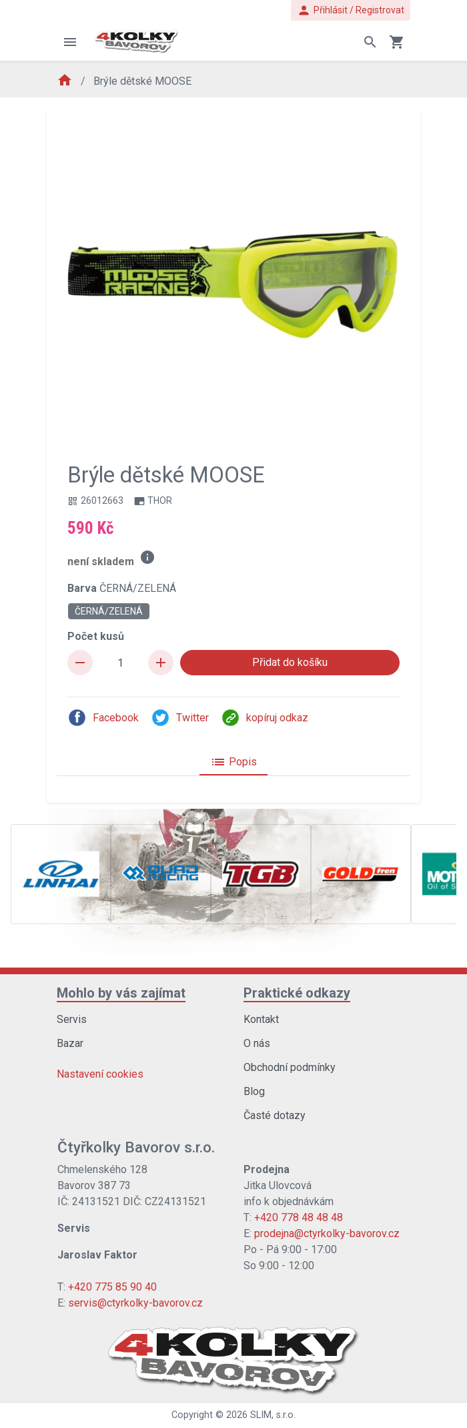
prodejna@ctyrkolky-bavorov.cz (327, 1233)
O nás (257, 1043)
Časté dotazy (275, 1115)
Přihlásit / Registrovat (350, 10)
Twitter (180, 717)
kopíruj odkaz (264, 717)
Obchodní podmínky (290, 1067)
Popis (233, 762)
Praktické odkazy (297, 993)
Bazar (70, 1043)
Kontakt (261, 1019)
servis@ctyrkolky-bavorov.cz (135, 1303)
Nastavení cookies (100, 1074)
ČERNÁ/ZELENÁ (109, 611)
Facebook (103, 717)
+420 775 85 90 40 (112, 1287)
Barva (121, 588)
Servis (72, 1019)
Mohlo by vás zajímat (121, 993)
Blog (254, 1091)
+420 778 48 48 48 (298, 1217)
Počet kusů (95, 636)
